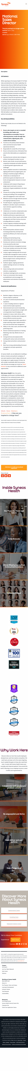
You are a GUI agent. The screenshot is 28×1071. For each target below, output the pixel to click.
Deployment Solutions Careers (14, 924)
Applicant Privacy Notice (6, 1044)
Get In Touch (15, 939)
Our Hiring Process (6, 1001)
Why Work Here (6, 981)
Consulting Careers (14, 917)
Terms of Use (20, 1040)
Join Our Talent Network (8, 969)
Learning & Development (8, 987)
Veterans (4, 973)
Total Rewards (5, 991)
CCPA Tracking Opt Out (20, 1042)
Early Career (5, 971)
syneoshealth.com (21, 960)
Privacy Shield (12, 1042)
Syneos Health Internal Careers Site (10, 1003)
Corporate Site (5, 1005)
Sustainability (5, 993)
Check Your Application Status (9, 1007)
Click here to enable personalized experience (14, 467)
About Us (4, 983)
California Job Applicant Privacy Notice (19, 1044)
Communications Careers (14, 910)
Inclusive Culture (6, 989)
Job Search (4, 967)
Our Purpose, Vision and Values (9, 985)
